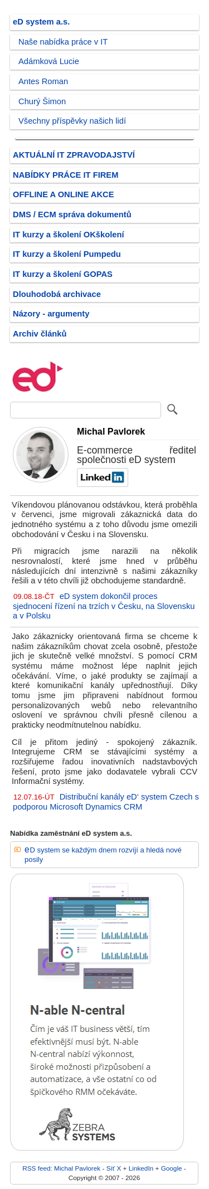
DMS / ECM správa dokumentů (72, 214)
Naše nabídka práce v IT (63, 41)
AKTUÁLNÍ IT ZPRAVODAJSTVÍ (74, 154)
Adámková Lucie (48, 61)
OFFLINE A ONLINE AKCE (63, 194)
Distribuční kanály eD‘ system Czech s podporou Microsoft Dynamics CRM (106, 801)
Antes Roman (43, 81)
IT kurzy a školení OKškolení (68, 234)
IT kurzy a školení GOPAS (63, 274)
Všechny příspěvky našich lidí (72, 120)
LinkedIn (141, 1168)
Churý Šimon (42, 101)
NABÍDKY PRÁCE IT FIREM (65, 174)
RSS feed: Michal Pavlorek (61, 1168)
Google (171, 1168)
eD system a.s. (41, 21)
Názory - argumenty (51, 313)
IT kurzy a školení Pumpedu (67, 254)
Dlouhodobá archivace (57, 294)
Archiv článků (40, 333)
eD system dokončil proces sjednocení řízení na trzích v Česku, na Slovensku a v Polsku (104, 606)
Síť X (113, 1168)
